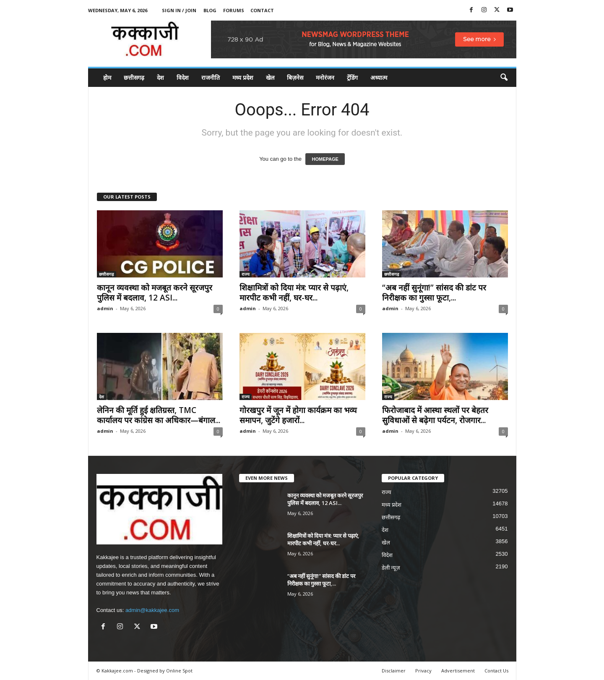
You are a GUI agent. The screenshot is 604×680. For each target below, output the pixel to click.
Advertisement (458, 670)
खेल (270, 77)
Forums (233, 10)
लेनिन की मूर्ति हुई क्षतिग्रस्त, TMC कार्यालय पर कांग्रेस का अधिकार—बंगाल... (158, 415)
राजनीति (210, 77)
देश (160, 77)
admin (105, 308)
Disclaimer (394, 670)
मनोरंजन (325, 77)
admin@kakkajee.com (152, 610)
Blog (209, 10)
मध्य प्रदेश (242, 77)
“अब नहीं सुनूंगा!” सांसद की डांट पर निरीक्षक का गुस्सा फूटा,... (434, 292)
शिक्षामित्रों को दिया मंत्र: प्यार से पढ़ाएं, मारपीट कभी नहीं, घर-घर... (294, 292)
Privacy (423, 670)
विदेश (183, 77)
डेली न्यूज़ (391, 568)
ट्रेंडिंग (352, 77)
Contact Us (496, 670)
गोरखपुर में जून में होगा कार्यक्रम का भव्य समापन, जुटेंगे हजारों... (298, 415)
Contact (262, 10)
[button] (504, 77)
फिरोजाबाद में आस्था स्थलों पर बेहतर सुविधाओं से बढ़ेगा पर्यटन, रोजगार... (435, 415)
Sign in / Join (179, 10)
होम (107, 77)
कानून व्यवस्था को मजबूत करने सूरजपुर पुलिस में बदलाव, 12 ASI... (154, 292)
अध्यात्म (378, 77)
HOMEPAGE (325, 159)
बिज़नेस (295, 77)
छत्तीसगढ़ (134, 77)
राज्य (246, 274)
